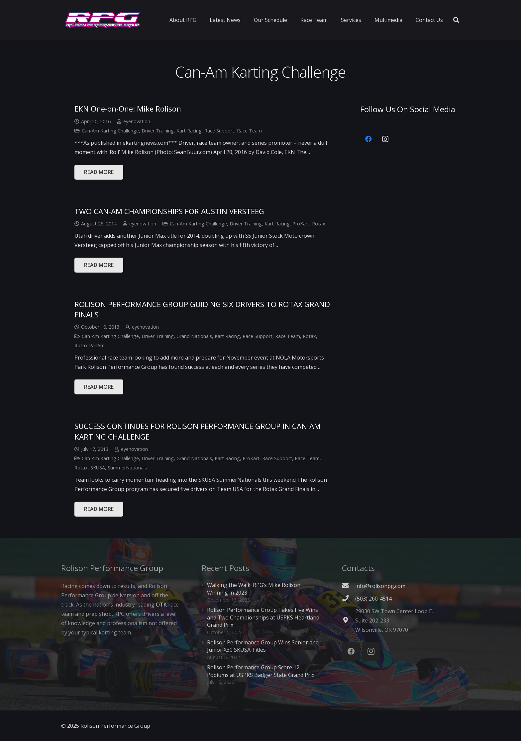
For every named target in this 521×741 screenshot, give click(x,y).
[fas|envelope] (348, 586)
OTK (161, 604)
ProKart (300, 223)
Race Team (249, 130)
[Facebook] (368, 139)
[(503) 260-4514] (348, 598)
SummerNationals (127, 467)
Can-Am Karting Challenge (110, 130)
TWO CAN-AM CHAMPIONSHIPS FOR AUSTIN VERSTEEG (169, 211)
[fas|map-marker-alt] (348, 620)
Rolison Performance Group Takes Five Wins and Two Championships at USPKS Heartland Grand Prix (263, 617)
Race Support (219, 130)
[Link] (102, 20)
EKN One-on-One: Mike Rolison (127, 109)
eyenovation (136, 121)
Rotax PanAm (89, 345)
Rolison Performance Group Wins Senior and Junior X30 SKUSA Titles (263, 646)
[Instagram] (385, 139)
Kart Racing (189, 130)
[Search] (456, 20)
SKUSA (97, 467)
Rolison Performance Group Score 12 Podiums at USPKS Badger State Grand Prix (260, 671)
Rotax (318, 223)
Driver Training (158, 130)
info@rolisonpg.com (380, 586)
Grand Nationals (194, 336)
